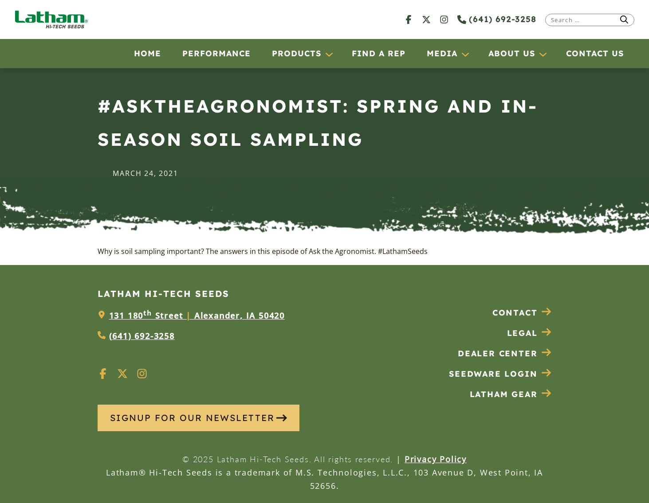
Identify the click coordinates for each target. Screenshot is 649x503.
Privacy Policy (436, 459)
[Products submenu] (328, 54)
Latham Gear (504, 394)
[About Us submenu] (542, 54)
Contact (522, 313)
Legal (529, 333)
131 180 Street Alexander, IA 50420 (197, 315)
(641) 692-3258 (496, 19)
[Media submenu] (465, 54)
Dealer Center (504, 353)
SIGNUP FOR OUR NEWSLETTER (198, 417)
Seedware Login (500, 374)
